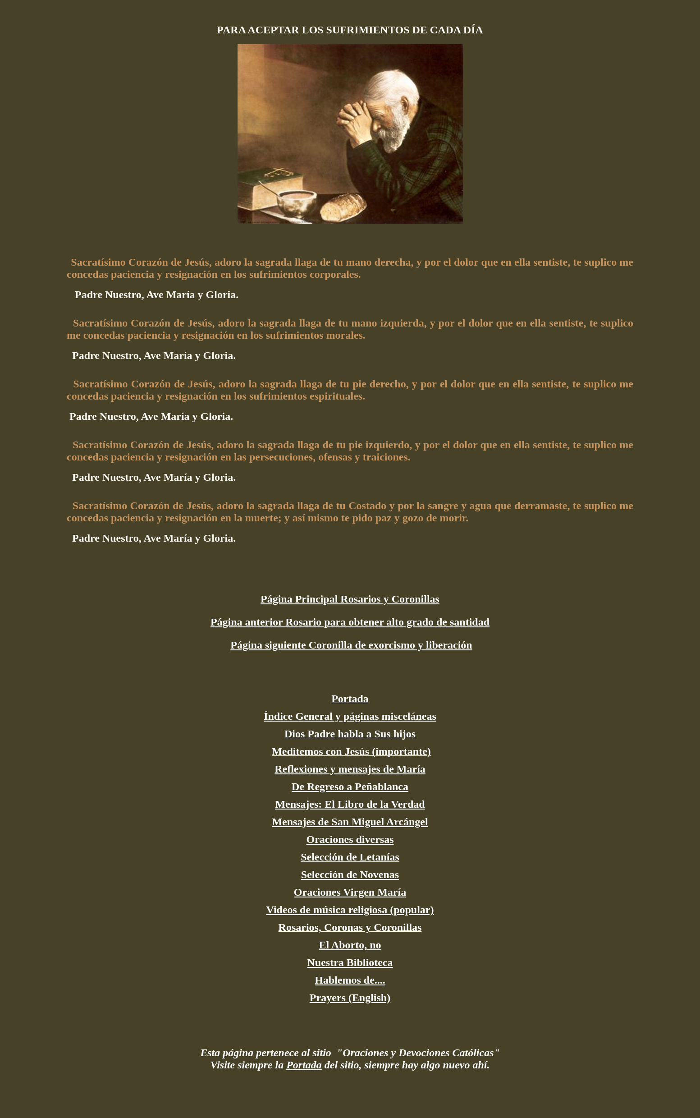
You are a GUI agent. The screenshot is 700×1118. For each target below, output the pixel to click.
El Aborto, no (350, 945)
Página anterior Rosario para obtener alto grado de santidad (350, 622)
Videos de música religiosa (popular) (350, 910)
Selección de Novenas (350, 874)
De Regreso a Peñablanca (350, 786)
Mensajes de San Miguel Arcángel (350, 822)
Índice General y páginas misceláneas (350, 716)
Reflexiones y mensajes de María (350, 769)
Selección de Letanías (350, 857)
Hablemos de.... (350, 980)
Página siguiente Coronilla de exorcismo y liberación (351, 645)
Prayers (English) (350, 997)
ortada (307, 1065)
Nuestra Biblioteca (350, 962)
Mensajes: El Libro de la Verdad (350, 804)
